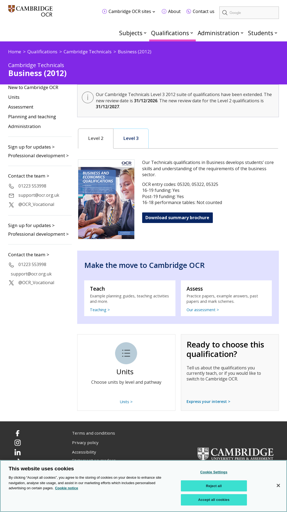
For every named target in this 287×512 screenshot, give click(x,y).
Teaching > (100, 309)
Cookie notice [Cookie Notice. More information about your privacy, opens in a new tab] (66, 488)
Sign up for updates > (31, 147)
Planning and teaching (32, 117)
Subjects (130, 33)
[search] (249, 13)
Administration (218, 33)
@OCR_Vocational (36, 204)
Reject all (214, 486)
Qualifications (170, 33)
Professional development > (38, 155)
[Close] (278, 485)
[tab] (96, 139)
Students (260, 33)
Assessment (20, 107)
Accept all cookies (214, 500)
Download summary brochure (177, 218)
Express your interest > (208, 401)
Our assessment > (203, 309)
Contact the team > (28, 176)
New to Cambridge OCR (33, 87)
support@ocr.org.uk (38, 195)
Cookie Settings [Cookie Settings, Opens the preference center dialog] (213, 472)
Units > (126, 401)
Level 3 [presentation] (131, 138)
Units (13, 97)
